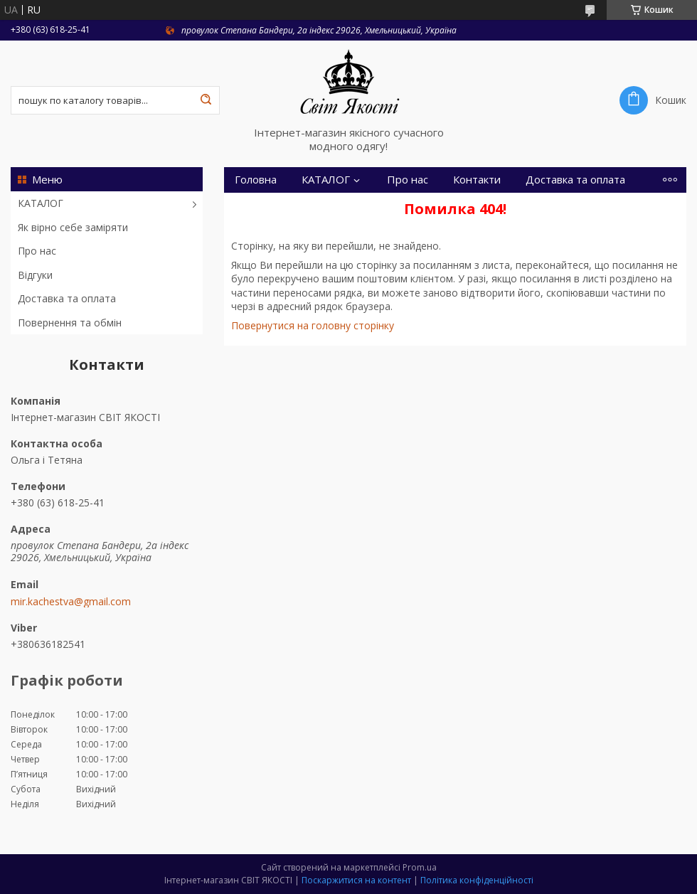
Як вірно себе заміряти (73, 227)
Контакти (477, 179)
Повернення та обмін (70, 322)
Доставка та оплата (67, 298)
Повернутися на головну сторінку (312, 325)
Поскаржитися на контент (356, 880)
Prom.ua (420, 867)
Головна (256, 179)
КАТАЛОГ (40, 203)
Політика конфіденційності (476, 880)
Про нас (37, 250)
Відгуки (35, 275)
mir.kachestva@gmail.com (71, 601)
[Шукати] (205, 100)
